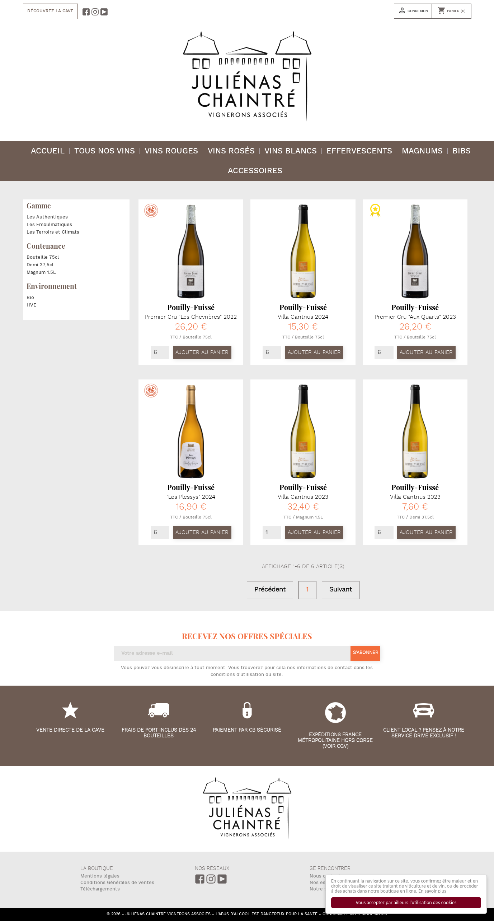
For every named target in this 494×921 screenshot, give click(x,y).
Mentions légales (99, 876)
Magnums (422, 151)
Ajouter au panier (202, 352)
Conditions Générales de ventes (117, 883)
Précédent (270, 589)
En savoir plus (433, 891)
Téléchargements (100, 889)
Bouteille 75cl (43, 257)
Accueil (48, 151)
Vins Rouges (171, 151)
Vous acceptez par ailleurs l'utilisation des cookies (406, 902)
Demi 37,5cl (40, 265)
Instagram (211, 879)
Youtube (222, 879)
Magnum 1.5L (41, 272)
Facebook (200, 879)
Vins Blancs (290, 151)
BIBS (461, 151)
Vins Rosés (231, 151)
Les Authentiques (47, 217)
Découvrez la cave (50, 11)
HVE (31, 305)
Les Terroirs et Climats (53, 232)
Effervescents (359, 151)
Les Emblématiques (49, 224)
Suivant (340, 589)
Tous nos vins (104, 151)
